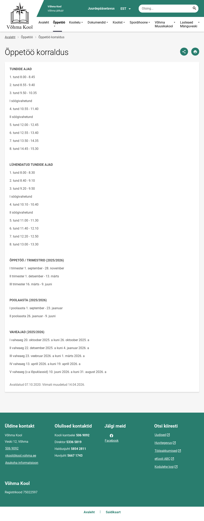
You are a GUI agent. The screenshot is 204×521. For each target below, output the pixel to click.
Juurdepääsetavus (101, 8)
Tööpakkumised (166, 451)
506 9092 (12, 448)
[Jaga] (184, 52)
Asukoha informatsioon (21, 463)
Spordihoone (140, 24)
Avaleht (43, 22)
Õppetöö (59, 24)
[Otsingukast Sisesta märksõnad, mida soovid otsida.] (168, 9)
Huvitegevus (163, 443)
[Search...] (194, 8)
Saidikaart (113, 512)
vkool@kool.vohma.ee (20, 455)
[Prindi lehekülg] (195, 52)
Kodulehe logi (164, 467)
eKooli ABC (162, 459)
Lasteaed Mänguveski (190, 24)
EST (126, 8)
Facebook (112, 438)
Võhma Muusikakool (165, 24)
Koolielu (76, 24)
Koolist (119, 24)
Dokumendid (98, 24)
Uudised (160, 435)
